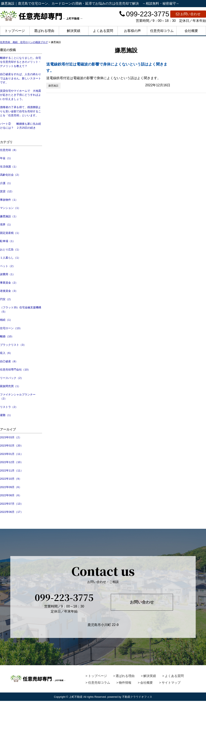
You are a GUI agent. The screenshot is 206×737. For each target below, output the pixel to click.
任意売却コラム (162, 31)
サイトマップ (171, 682)
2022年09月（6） (11, 487)
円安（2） (6, 299)
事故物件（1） (9, 199)
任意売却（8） (9, 150)
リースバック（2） (11, 378)
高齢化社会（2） (10, 174)
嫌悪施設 (53, 85)
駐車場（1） (7, 241)
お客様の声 (132, 31)
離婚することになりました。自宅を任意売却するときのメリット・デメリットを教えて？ (20, 62)
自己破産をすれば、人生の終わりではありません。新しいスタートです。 (20, 78)
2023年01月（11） (11, 454)
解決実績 (73, 31)
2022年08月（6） (11, 495)
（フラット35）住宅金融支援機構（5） (20, 309)
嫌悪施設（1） (9, 216)
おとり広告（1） (10, 249)
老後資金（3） (9, 290)
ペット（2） (7, 266)
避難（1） (6, 415)
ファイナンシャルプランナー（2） (18, 396)
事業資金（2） (9, 282)
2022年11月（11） (11, 470)
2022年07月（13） (11, 503)
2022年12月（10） (11, 462)
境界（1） (6, 224)
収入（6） (6, 353)
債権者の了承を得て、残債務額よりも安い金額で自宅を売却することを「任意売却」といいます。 (20, 111)
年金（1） (6, 158)
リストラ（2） (9, 406)
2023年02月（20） (11, 445)
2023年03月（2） (11, 437)
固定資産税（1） (10, 232)
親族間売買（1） (10, 386)
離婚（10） (7, 336)
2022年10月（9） (11, 478)
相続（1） (6, 319)
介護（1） (6, 183)
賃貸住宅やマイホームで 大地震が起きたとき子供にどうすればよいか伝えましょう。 (20, 95)
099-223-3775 (144, 14)
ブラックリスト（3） (13, 344)
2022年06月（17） (11, 511)
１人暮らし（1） (10, 257)
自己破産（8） (9, 361)
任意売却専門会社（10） (15, 369)
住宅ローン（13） (11, 328)
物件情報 (125, 682)
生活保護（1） (9, 166)
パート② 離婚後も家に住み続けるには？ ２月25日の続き (20, 126)
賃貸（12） (7, 191)
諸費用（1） (7, 274)
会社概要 (191, 31)
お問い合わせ (188, 14)
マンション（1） (10, 207)
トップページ (15, 31)
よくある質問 (103, 31)
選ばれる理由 (44, 31)
